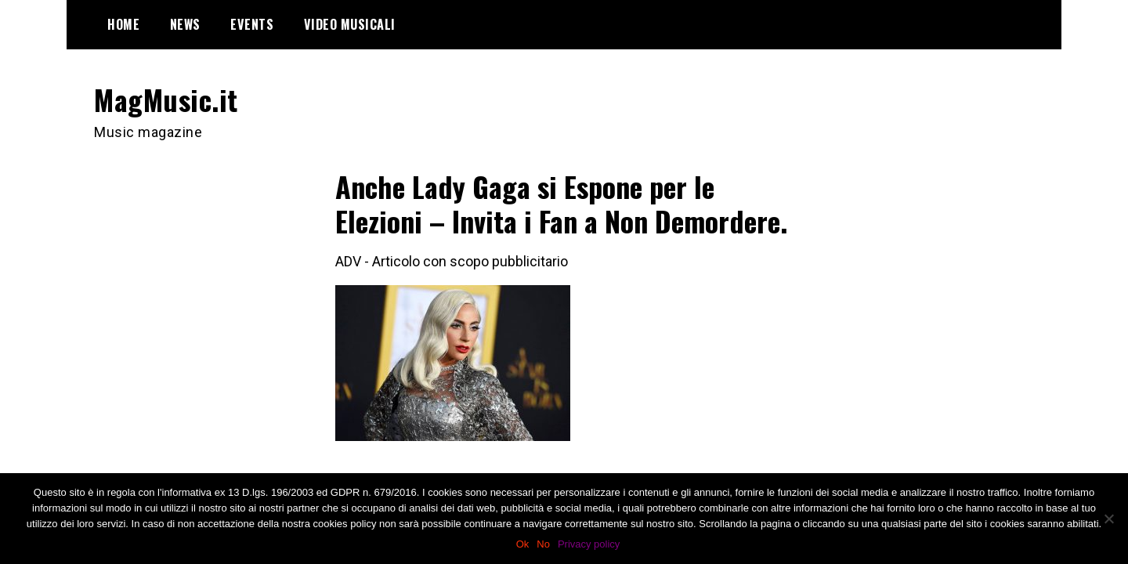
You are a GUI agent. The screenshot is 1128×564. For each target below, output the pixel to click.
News (185, 24)
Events (251, 24)
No (543, 544)
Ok (523, 544)
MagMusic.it (166, 99)
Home (123, 24)
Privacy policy (589, 544)
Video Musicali (350, 24)
